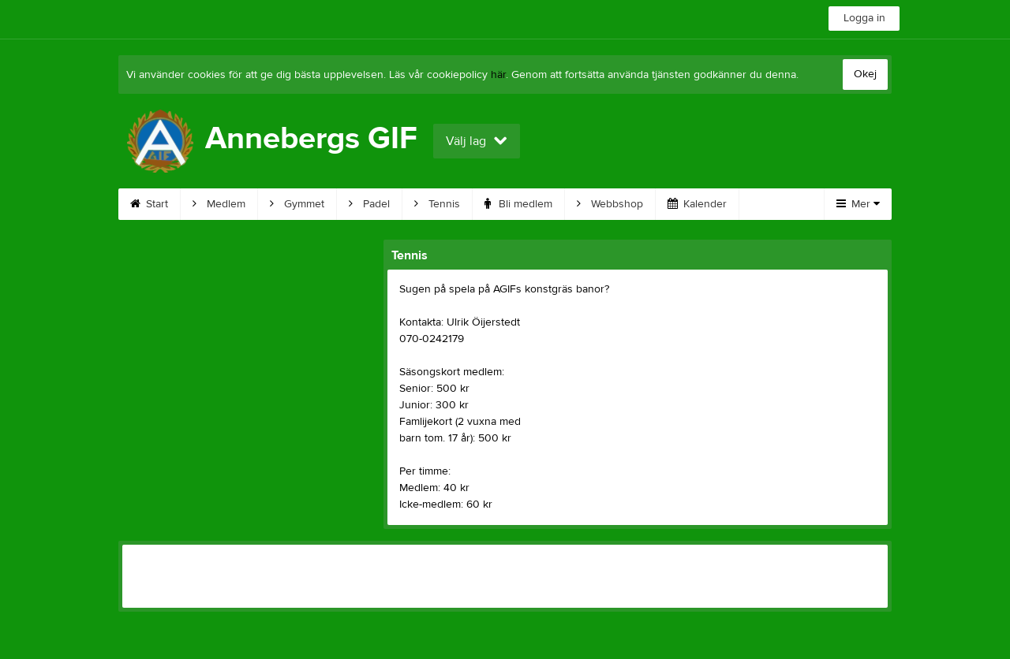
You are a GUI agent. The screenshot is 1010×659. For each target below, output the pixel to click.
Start (149, 204)
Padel (369, 204)
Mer (858, 204)
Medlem (219, 204)
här (498, 75)
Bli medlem (518, 204)
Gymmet (297, 204)
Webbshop (610, 204)
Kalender (697, 204)
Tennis (437, 204)
